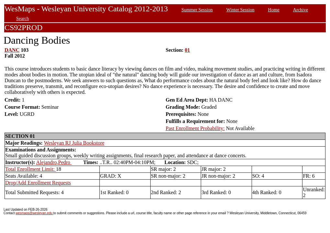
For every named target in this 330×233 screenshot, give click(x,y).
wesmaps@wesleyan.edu (34, 213)
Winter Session (240, 9)
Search (22, 18)
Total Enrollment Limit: (30, 169)
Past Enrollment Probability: (195, 128)
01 (187, 50)
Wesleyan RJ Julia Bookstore (74, 143)
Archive (300, 9)
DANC (12, 50)
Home (273, 9)
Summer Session (196, 9)
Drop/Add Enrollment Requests (38, 182)
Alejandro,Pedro (54, 162)
